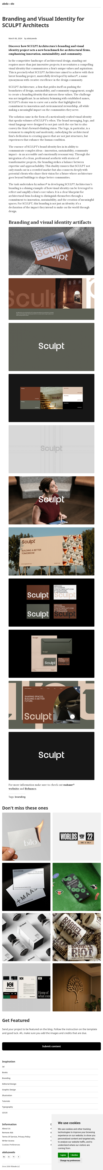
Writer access (8, 1140)
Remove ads (7, 1132)
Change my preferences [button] (70, 1160)
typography (7, 1107)
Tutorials (6, 1101)
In (9, 1157)
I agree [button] (63, 1155)
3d (3, 1066)
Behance (30, 788)
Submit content (51, 1046)
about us (6, 1128)
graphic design (9, 1089)
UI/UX (5, 1112)
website (14, 788)
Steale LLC (16, 1166)
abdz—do (8, 3)
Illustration (7, 1095)
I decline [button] (74, 1155)
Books (5, 1072)
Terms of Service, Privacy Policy (16, 1136)
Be (4, 1157)
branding (20, 796)
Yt (13, 1157)
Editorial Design (9, 1084)
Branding (6, 1078)
